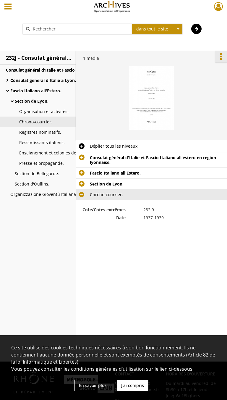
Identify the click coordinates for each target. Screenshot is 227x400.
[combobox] (157, 29)
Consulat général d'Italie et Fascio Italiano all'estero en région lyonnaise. (65, 70)
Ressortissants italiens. (42, 142)
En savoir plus (93, 385)
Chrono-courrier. (35, 122)
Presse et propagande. (41, 163)
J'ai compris (132, 385)
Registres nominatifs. (40, 132)
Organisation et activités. (44, 111)
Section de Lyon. (31, 101)
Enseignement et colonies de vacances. (58, 153)
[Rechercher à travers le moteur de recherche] (80, 29)
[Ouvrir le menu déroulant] (8, 7)
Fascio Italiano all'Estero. (35, 90)
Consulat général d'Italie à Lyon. (43, 80)
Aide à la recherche (45, 39)
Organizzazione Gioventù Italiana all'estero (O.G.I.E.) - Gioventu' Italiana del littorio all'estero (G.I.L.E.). (69, 194)
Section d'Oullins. (32, 184)
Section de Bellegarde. (37, 173)
